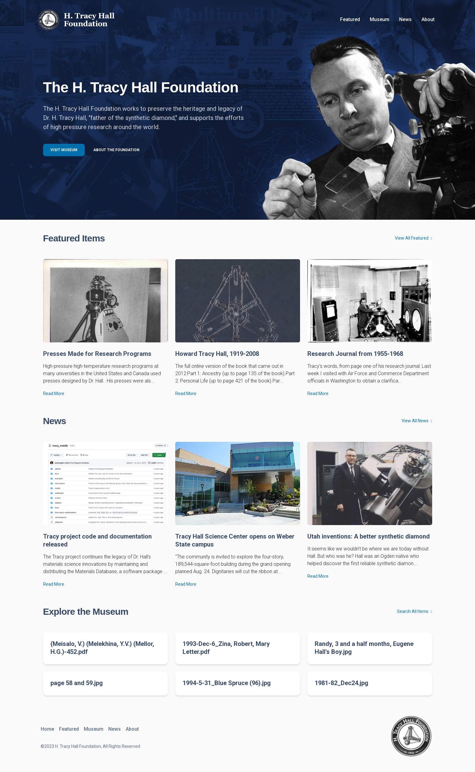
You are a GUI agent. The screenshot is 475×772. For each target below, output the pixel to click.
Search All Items (414, 611)
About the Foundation (116, 150)
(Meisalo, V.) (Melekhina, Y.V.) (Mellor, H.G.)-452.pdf (102, 647)
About (428, 19)
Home (47, 729)
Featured (350, 19)
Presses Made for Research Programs (97, 353)
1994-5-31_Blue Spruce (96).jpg (227, 683)
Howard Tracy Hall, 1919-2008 (217, 353)
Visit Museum (63, 150)
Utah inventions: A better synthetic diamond (368, 536)
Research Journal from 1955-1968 (355, 353)
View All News (417, 420)
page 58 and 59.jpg (76, 683)
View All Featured (413, 238)
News (405, 19)
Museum (379, 19)
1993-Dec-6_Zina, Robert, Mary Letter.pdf (226, 647)
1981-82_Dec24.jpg (341, 683)
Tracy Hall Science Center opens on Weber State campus (235, 540)
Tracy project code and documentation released (97, 540)
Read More (53, 393)
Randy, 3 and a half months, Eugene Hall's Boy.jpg (364, 647)
